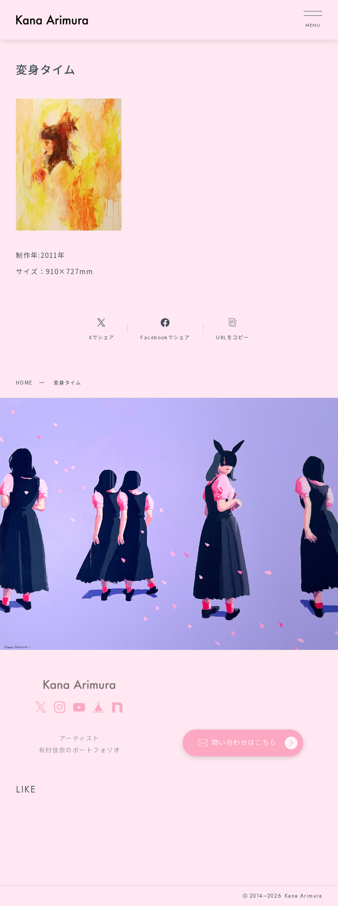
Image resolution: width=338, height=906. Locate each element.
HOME (24, 382)
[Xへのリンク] (101, 328)
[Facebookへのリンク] (165, 328)
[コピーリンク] (233, 328)
